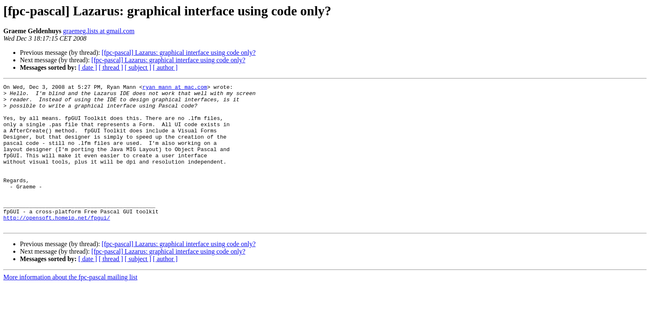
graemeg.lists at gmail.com (98, 30)
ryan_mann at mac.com (174, 88)
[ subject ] (138, 67)
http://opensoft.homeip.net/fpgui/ (56, 245)
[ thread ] (111, 67)
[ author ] (165, 67)
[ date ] (87, 67)
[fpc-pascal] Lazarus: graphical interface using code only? (178, 52)
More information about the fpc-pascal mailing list (70, 305)
